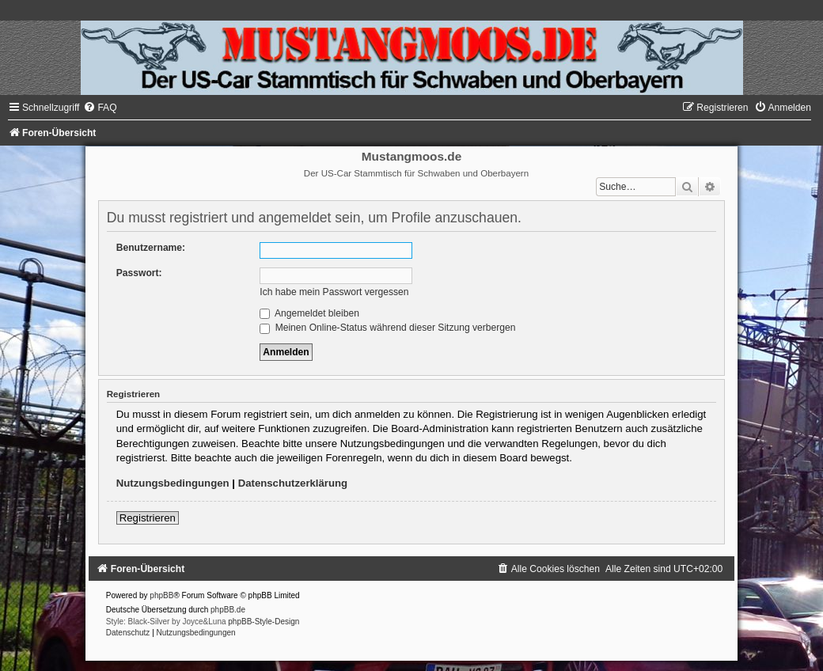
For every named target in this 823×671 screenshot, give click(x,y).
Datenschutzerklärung (293, 483)
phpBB (161, 595)
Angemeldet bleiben (309, 313)
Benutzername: (150, 247)
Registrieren (147, 518)
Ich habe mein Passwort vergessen (334, 292)
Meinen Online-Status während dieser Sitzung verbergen (387, 327)
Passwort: (139, 273)
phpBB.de (227, 609)
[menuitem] (99, 107)
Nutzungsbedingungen (172, 483)
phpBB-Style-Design (263, 621)
